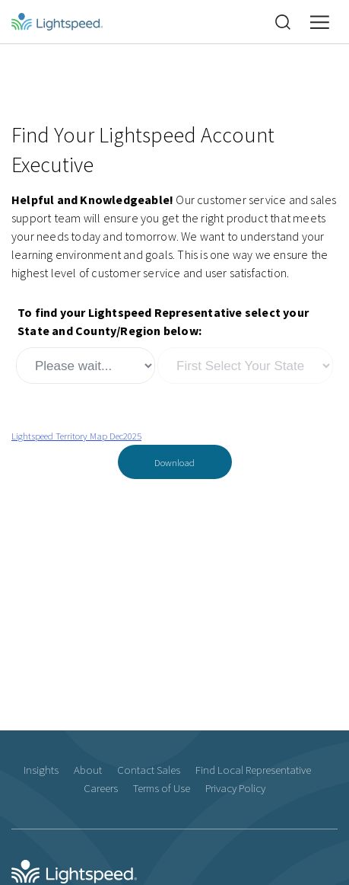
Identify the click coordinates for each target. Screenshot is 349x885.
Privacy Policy (235, 788)
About (88, 769)
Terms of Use (161, 788)
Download (174, 462)
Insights (41, 769)
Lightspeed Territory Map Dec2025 (76, 436)
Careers (101, 788)
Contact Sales (148, 769)
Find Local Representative (253, 769)
